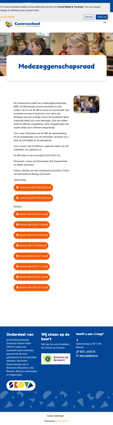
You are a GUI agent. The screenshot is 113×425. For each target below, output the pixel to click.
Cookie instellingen (55, 416)
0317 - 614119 (87, 351)
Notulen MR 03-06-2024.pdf (32, 235)
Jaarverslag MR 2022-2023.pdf (34, 198)
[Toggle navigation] (105, 22)
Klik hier (45, 344)
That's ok (101, 17)
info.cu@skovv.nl (89, 355)
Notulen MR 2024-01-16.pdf (32, 256)
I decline (89, 17)
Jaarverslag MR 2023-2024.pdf (34, 187)
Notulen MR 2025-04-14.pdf (32, 214)
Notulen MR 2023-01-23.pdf (32, 277)
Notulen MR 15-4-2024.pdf (32, 245)
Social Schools (62, 421)
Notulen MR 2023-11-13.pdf (32, 266)
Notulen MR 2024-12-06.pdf (32, 224)
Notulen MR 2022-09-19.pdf (32, 287)
